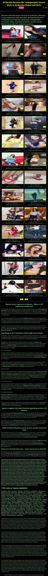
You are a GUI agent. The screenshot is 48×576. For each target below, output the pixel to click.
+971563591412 (36, 75)
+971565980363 (36, 112)
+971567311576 (13, 112)
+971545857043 (13, 130)
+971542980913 (13, 94)
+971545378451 (13, 75)
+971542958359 (36, 94)
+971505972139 (13, 57)
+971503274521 (13, 39)
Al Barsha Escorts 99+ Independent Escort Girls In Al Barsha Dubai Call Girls (24, 3)
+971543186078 (36, 39)
